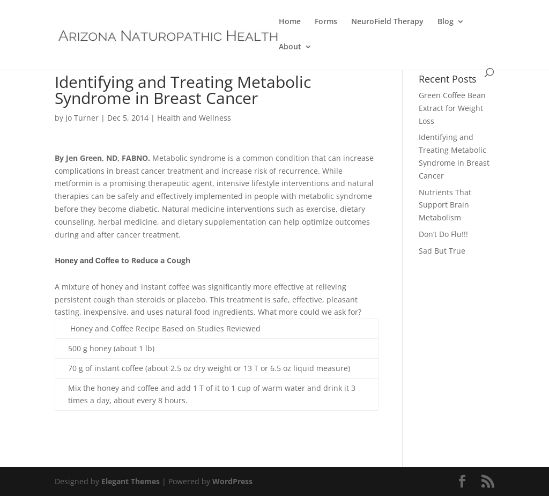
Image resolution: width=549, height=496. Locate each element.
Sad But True (442, 251)
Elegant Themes (130, 481)
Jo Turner (82, 118)
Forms (326, 22)
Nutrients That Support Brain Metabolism (445, 205)
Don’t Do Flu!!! (443, 234)
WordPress (232, 481)
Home (290, 22)
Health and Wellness (194, 118)
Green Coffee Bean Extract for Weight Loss (452, 108)
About (290, 47)
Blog (445, 22)
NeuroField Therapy (387, 22)
